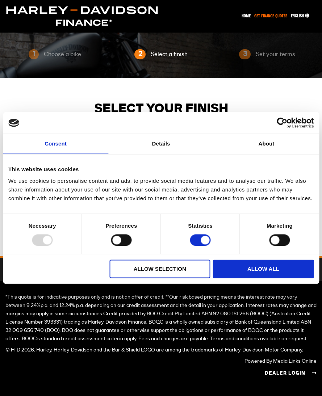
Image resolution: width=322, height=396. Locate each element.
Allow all (263, 269)
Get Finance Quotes (270, 16)
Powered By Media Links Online (280, 361)
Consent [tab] (56, 143)
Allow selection (160, 269)
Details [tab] (161, 143)
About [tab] (267, 143)
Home (246, 16)
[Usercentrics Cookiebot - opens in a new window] (282, 122)
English (300, 16)
